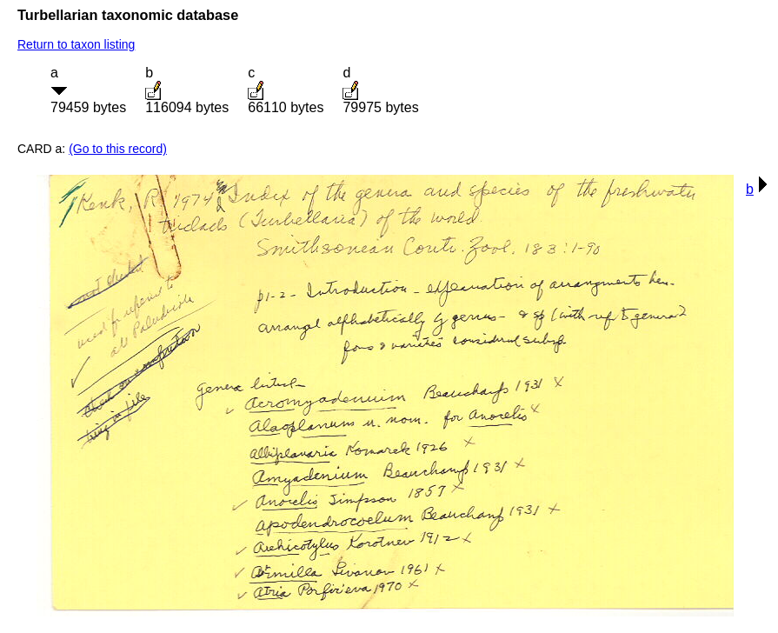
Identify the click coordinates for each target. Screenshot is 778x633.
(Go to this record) (118, 149)
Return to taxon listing (76, 44)
